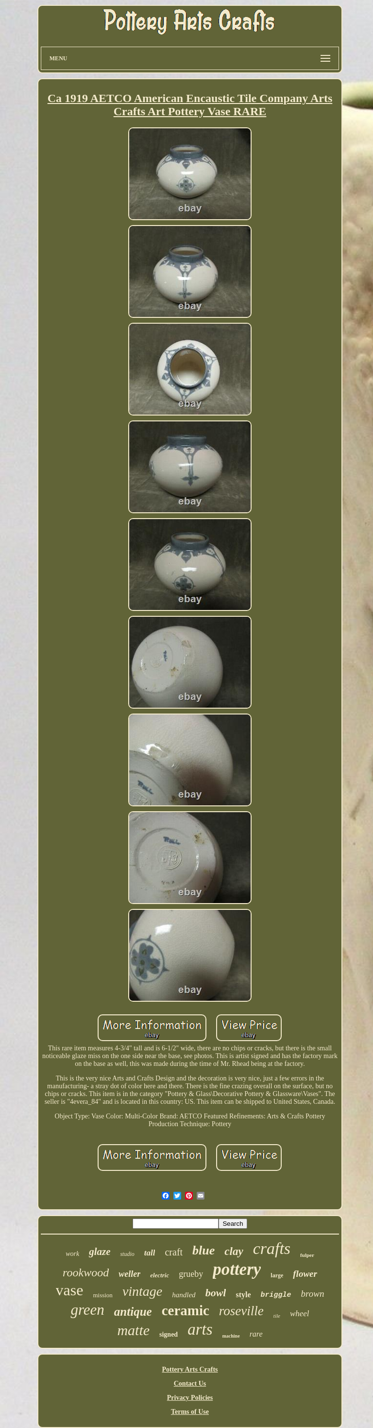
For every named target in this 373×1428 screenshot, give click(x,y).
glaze (99, 1251)
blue (203, 1250)
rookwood (86, 1272)
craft (174, 1252)
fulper (307, 1255)
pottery (237, 1269)
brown (312, 1294)
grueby (191, 1274)
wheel (299, 1313)
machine (231, 1336)
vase (70, 1290)
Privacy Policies (190, 1397)
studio (127, 1254)
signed (168, 1334)
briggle (276, 1295)
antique (133, 1311)
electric (159, 1275)
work (72, 1253)
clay (233, 1251)
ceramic (185, 1310)
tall (149, 1252)
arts (199, 1329)
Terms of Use (190, 1411)
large (277, 1275)
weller (129, 1274)
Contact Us (190, 1383)
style (243, 1294)
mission (102, 1295)
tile (276, 1316)
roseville (241, 1311)
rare (256, 1334)
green (87, 1309)
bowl (215, 1293)
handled (183, 1295)
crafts (271, 1248)
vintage (142, 1291)
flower (305, 1274)
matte (133, 1330)
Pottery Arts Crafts (190, 1369)
